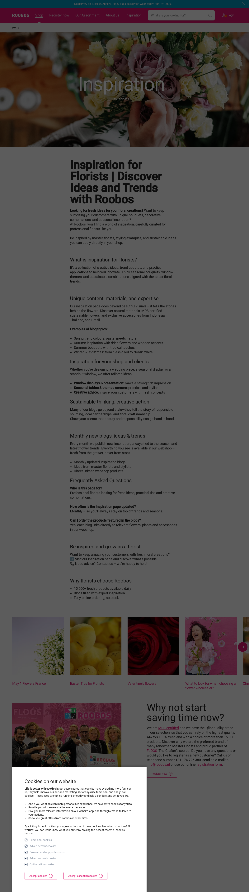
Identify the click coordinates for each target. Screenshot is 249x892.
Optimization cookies (42, 864)
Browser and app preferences (47, 852)
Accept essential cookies (85, 876)
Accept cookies (41, 876)
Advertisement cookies (43, 846)
